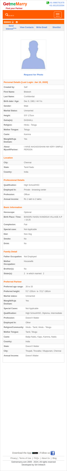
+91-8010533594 (56, 5)
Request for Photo (33, 74)
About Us (46, 458)
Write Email (41, 27)
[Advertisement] (33, 410)
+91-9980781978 (55, 3)
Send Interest (11, 27)
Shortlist (57, 27)
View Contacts (27, 27)
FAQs (36, 458)
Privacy (13, 458)
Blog (54, 458)
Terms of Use (25, 458)
